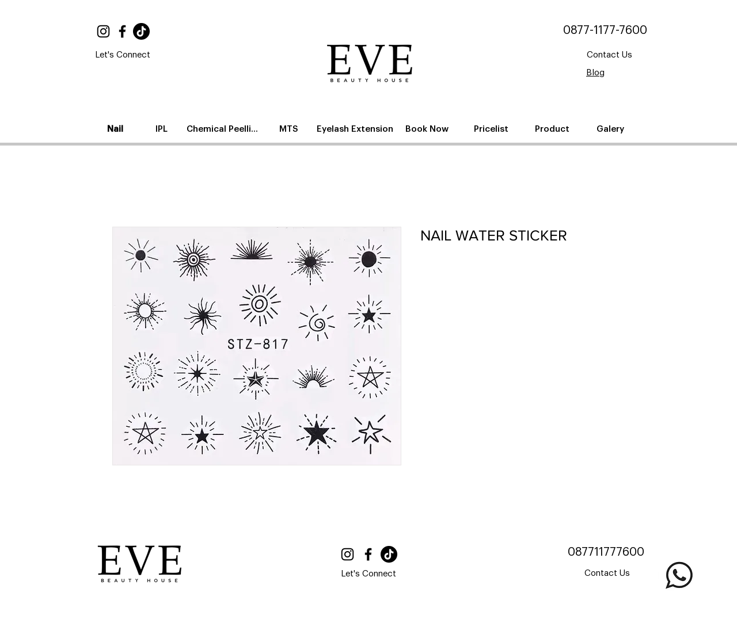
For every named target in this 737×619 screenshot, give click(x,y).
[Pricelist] (492, 128)
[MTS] (289, 128)
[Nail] (116, 128)
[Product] (553, 128)
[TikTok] (141, 31)
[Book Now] (427, 128)
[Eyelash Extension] (356, 128)
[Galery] (611, 128)
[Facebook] (122, 31)
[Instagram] (103, 31)
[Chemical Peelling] (225, 128)
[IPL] (162, 128)
